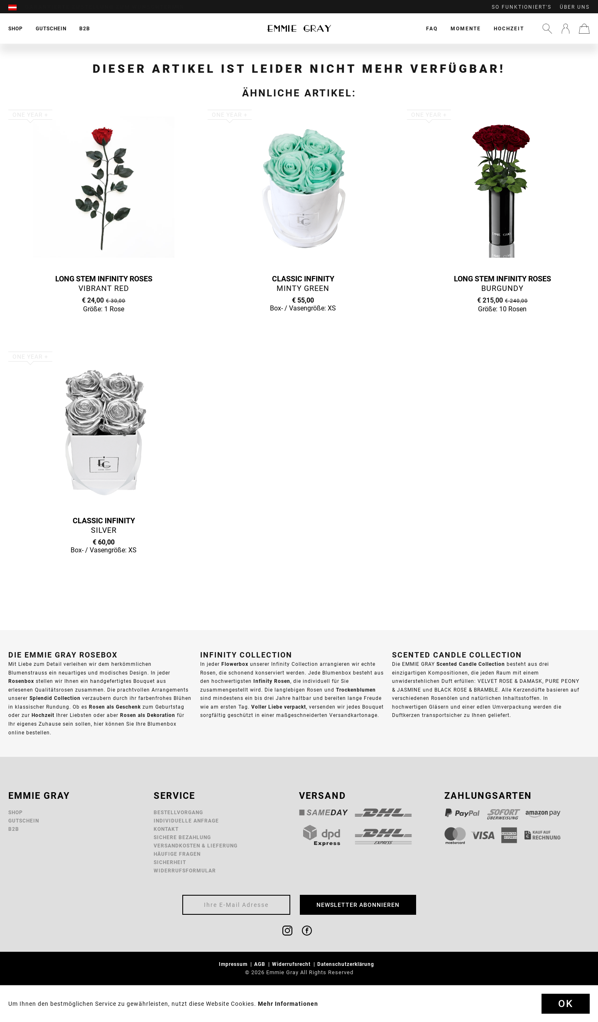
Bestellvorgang (178, 812)
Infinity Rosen (271, 681)
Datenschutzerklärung (346, 964)
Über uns (575, 7)
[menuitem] (16, 7)
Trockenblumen (356, 690)
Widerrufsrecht (292, 964)
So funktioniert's (521, 7)
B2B (13, 829)
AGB (260, 964)
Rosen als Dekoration (147, 715)
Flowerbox (234, 664)
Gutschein (23, 821)
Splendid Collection (55, 698)
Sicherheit (170, 862)
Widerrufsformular (185, 870)
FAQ (432, 28)
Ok (565, 1004)
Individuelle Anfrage (186, 821)
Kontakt (166, 829)
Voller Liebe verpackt (278, 707)
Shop (15, 812)
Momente (466, 28)
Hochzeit (509, 28)
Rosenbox (21, 681)
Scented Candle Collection (470, 664)
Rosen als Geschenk (115, 707)
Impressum (234, 964)
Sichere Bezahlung (182, 837)
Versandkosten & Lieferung (196, 845)
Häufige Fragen (177, 854)
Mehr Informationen (288, 1003)
